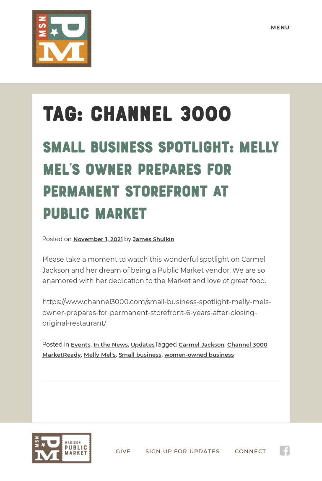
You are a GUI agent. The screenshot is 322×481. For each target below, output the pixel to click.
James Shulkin (153, 239)
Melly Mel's (100, 354)
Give (123, 451)
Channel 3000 (247, 344)
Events (81, 344)
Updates (143, 344)
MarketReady (61, 354)
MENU (280, 27)
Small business (140, 354)
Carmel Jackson (201, 344)
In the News (110, 344)
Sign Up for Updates (182, 451)
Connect (250, 451)
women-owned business (199, 354)
